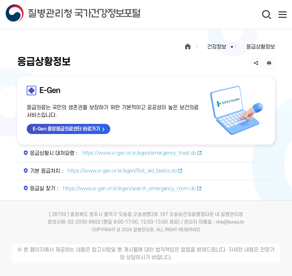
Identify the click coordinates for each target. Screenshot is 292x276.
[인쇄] (269, 63)
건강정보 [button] (220, 47)
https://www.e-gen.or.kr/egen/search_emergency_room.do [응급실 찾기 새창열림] (132, 189)
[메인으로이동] (187, 47)
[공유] (256, 63)
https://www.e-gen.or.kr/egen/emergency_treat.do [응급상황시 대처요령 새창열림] (141, 153)
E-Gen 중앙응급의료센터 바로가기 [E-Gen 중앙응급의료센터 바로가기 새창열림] (66, 129)
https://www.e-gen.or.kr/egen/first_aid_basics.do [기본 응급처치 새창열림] (124, 171)
